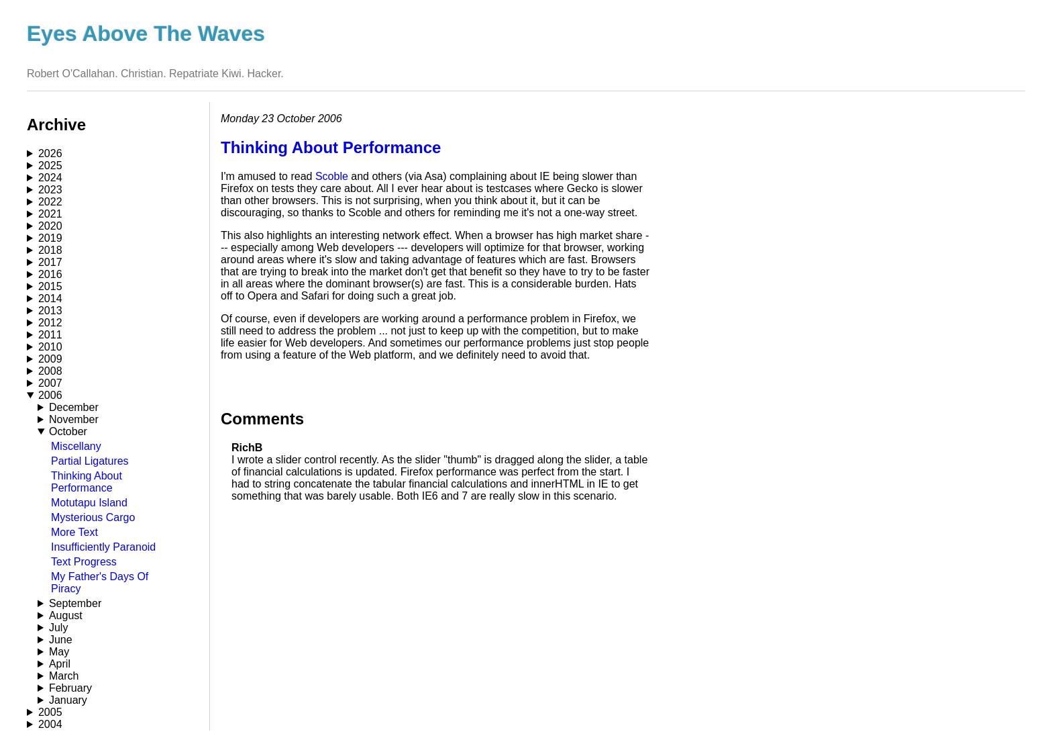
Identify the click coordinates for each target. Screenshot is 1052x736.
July (58, 627)
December (74, 407)
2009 (50, 359)
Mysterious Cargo (93, 517)
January (68, 700)
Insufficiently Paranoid (103, 547)
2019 (50, 238)
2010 (50, 347)
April (59, 664)
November (74, 419)
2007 (50, 383)
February (70, 688)
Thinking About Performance (86, 482)
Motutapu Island (89, 502)
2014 (50, 298)
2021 (50, 214)
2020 (50, 226)
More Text (74, 532)
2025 (50, 165)
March (63, 676)
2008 (50, 371)
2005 (50, 712)
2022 (50, 202)
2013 (50, 310)
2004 (50, 724)
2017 (50, 262)
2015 (50, 286)
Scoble (331, 176)
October (68, 431)
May (59, 651)
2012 (50, 322)
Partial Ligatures (90, 461)
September (75, 603)
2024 (50, 177)
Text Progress (84, 561)
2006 (50, 395)
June (60, 639)
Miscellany (76, 446)
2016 (50, 274)
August (66, 615)
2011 (50, 334)
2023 (50, 189)
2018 (50, 250)
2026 (50, 153)
